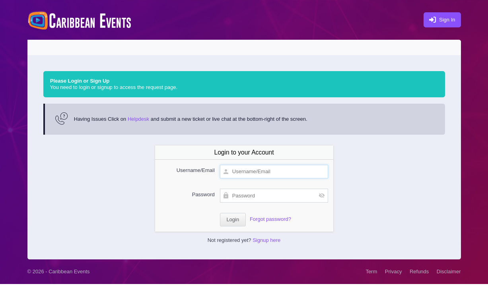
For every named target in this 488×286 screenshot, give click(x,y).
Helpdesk (138, 119)
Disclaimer (449, 271)
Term (371, 271)
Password (203, 194)
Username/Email (196, 170)
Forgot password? (270, 219)
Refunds (419, 271)
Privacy (393, 271)
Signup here (266, 240)
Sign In (442, 20)
